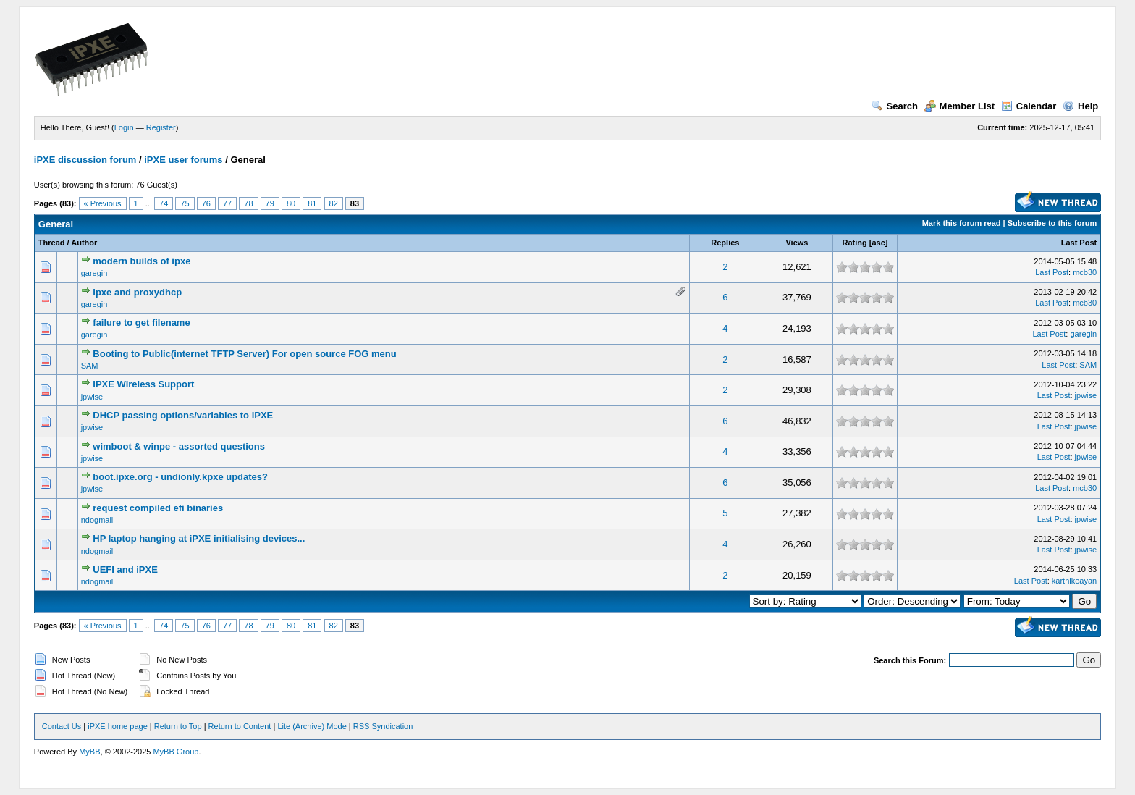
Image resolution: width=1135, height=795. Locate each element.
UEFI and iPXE (125, 569)
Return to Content (239, 726)
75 (184, 203)
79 (270, 203)
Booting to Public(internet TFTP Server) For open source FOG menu (244, 353)
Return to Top (178, 726)
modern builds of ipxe (141, 261)
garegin (94, 273)
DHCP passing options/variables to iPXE (183, 415)
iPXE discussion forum (85, 159)
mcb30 (1085, 272)
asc (878, 242)
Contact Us (61, 726)
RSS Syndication (383, 726)
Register (161, 127)
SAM (89, 365)
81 (312, 203)
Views (796, 242)
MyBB (89, 751)
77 (227, 203)
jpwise (92, 396)
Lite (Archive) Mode (311, 726)
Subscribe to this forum (1052, 223)
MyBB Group (175, 751)
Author (84, 242)
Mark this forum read (961, 223)
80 (291, 203)
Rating (855, 242)
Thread (51, 242)
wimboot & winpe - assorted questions (179, 446)
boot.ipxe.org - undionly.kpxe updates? (180, 476)
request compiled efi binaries (158, 507)
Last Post (1079, 242)
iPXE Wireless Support (143, 384)
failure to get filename (141, 322)
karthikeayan (1074, 580)
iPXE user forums (183, 159)
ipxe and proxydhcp (137, 292)
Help (1080, 106)
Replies (725, 242)
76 (206, 203)
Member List (959, 106)
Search (895, 106)
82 (333, 203)
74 (163, 203)
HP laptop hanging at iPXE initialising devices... (199, 538)
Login (124, 127)
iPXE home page (118, 726)
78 (248, 203)
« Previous (103, 203)
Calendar (1029, 106)
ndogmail (97, 520)
